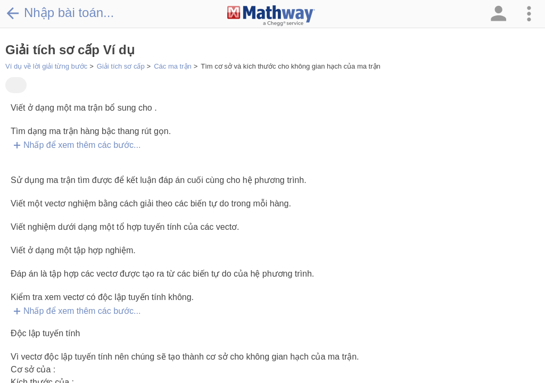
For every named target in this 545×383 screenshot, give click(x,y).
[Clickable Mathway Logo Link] (271, 16)
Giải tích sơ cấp (121, 66)
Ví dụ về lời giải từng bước (46, 66)
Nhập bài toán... (59, 12)
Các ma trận (173, 66)
